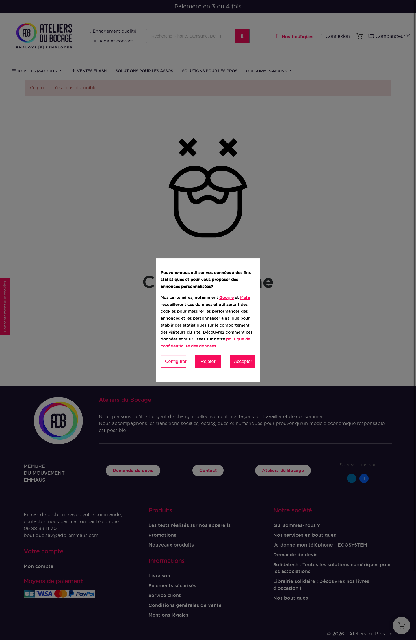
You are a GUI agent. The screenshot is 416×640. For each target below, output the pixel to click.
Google (226, 297)
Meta (245, 297)
